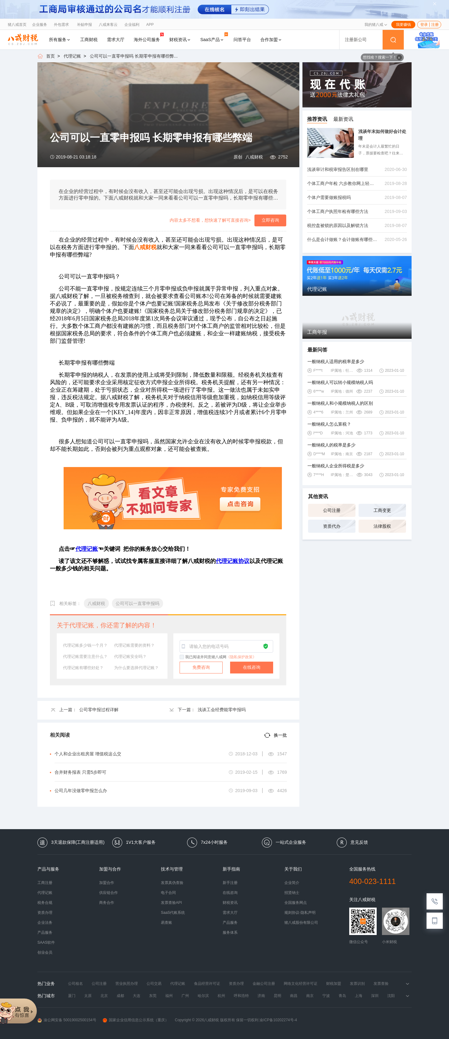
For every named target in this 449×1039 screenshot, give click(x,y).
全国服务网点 (295, 902)
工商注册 (44, 883)
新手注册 (230, 883)
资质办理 (44, 912)
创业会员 (44, 952)
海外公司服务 (149, 37)
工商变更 (382, 510)
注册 (435, 24)
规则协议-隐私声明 (300, 912)
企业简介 (291, 883)
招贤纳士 (291, 892)
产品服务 (44, 932)
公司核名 (75, 983)
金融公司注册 (264, 983)
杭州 (221, 996)
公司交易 (154, 983)
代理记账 (72, 56)
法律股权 (382, 526)
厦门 (71, 996)
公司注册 (331, 510)
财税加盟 (333, 983)
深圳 (375, 996)
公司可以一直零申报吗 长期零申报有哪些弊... (134, 56)
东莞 (153, 996)
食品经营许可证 (207, 983)
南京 (310, 996)
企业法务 (44, 922)
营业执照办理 (126, 983)
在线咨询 (251, 667)
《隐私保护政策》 (241, 657)
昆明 (277, 996)
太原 (88, 996)
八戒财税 (254, 156)
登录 (424, 24)
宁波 (326, 996)
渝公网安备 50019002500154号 (66, 1020)
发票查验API (171, 902)
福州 (169, 996)
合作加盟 (271, 39)
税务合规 (44, 902)
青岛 (342, 996)
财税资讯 (180, 39)
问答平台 (242, 39)
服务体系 (230, 932)
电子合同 (168, 892)
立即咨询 (270, 220)
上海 (358, 996)
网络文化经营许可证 (300, 983)
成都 (120, 996)
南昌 (293, 996)
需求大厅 (115, 39)
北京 (104, 996)
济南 (261, 996)
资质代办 (331, 526)
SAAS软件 (46, 942)
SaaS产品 (214, 37)
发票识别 (357, 983)
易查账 (166, 922)
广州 (185, 996)
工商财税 (89, 39)
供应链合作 (108, 892)
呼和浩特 (241, 996)
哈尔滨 (203, 996)
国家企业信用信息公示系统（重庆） (136, 1020)
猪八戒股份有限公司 (301, 922)
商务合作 (106, 902)
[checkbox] (182, 657)
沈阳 (391, 996)
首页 (50, 56)
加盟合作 (106, 883)
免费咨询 (201, 667)
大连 (136, 996)
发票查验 (381, 983)
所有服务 (60, 39)
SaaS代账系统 (173, 912)
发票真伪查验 (172, 883)
